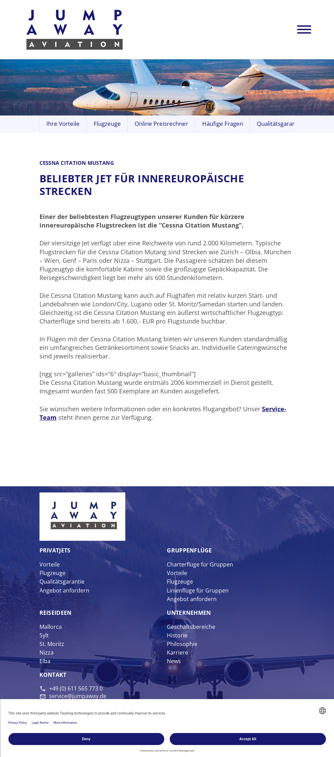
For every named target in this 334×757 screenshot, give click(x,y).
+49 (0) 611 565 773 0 (76, 688)
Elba (44, 661)
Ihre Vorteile (63, 123)
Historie (177, 635)
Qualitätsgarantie (279, 123)
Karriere (177, 652)
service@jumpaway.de (77, 696)
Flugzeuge (107, 123)
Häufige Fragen (222, 123)
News (174, 661)
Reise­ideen (55, 612)
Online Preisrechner (161, 123)
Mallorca (50, 627)
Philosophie (182, 644)
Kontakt (53, 675)
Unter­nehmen (189, 612)
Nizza (46, 652)
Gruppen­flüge (189, 550)
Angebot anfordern (64, 590)
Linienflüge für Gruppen (198, 590)
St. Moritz (51, 644)
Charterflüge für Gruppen (200, 564)
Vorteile (49, 564)
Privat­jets (55, 550)
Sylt (44, 635)
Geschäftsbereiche (191, 627)
